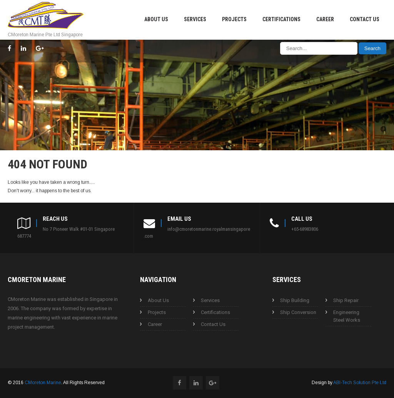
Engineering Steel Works (346, 316)
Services (195, 19)
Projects (234, 19)
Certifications (281, 19)
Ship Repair (346, 300)
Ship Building (294, 300)
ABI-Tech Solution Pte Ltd (359, 382)
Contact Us (364, 19)
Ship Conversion (298, 312)
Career (325, 19)
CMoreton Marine (43, 382)
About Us (156, 19)
